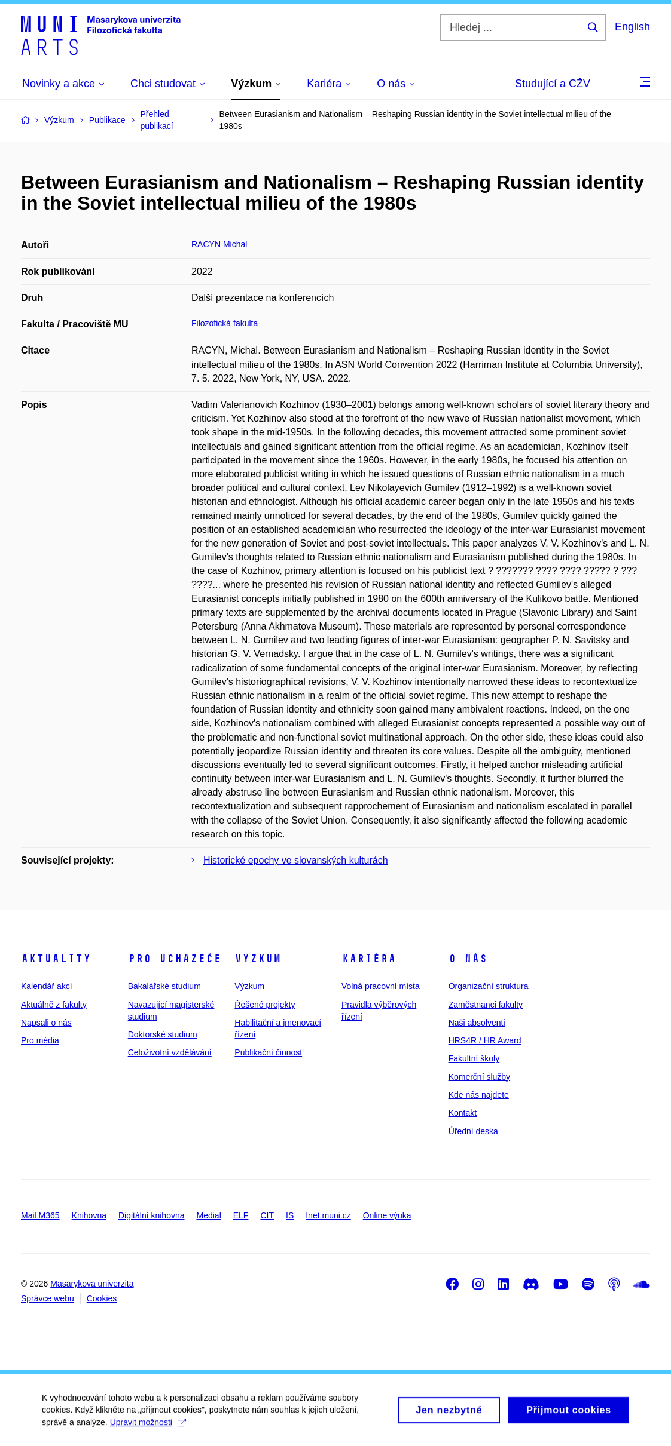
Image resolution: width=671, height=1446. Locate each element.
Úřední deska (473, 1131)
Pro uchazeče (174, 958)
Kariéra (368, 958)
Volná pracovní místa (380, 986)
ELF (241, 1215)
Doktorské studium (162, 1034)
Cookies (102, 1298)
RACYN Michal (219, 244)
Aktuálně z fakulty (54, 1004)
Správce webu (47, 1298)
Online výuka (387, 1215)
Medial (209, 1215)
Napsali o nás (46, 1022)
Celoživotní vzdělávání (170, 1052)
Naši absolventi (477, 1022)
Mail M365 (40, 1215)
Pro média (40, 1040)
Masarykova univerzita (91, 1283)
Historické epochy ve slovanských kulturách (295, 860)
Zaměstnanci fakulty (486, 1004)
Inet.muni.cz (328, 1215)
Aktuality (56, 958)
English (632, 27)
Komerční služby (479, 1077)
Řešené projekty (264, 1004)
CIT (267, 1215)
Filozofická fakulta (224, 323)
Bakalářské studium (164, 986)
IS (290, 1215)
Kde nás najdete (479, 1095)
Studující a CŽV (552, 84)
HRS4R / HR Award (485, 1040)
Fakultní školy (474, 1058)
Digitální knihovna (151, 1215)
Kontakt (463, 1112)
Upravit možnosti (148, 1427)
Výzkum (257, 958)
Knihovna (89, 1215)
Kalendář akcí (46, 986)
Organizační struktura (489, 986)
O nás (468, 958)
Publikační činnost (268, 1052)
